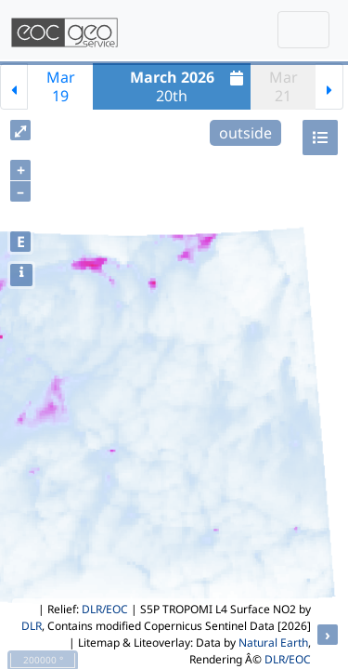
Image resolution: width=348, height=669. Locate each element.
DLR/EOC (105, 609)
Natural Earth (273, 642)
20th (189, 86)
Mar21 (283, 86)
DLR (31, 626)
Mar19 (60, 86)
